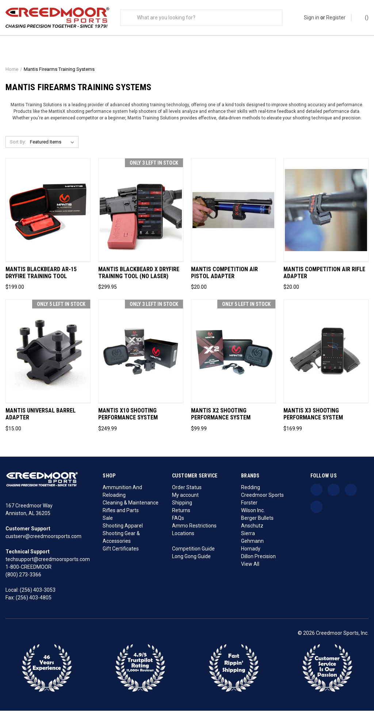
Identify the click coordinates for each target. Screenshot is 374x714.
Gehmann (252, 544)
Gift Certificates (121, 552)
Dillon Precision (258, 560)
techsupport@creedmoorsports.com (47, 562)
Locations (183, 537)
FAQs (178, 521)
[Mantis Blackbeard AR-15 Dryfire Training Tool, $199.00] (48, 213)
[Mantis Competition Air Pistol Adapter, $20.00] (233, 213)
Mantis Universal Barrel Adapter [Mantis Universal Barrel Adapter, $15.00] (40, 418)
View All (250, 567)
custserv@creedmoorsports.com (43, 539)
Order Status (187, 491)
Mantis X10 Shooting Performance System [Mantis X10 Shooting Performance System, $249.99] (128, 418)
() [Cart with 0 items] (363, 17)
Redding (250, 491)
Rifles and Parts (121, 514)
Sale (108, 521)
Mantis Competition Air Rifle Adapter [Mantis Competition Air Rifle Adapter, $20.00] (324, 276)
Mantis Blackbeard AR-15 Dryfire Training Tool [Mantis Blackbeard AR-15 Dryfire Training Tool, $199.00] (41, 276)
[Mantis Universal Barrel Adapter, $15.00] (48, 355)
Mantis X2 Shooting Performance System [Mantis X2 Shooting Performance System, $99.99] (221, 418)
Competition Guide (193, 552)
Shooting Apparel (123, 529)
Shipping (182, 506)
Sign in (311, 17)
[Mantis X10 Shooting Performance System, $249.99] (141, 355)
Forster (249, 506)
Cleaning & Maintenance (131, 506)
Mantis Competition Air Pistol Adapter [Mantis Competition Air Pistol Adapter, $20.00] (224, 276)
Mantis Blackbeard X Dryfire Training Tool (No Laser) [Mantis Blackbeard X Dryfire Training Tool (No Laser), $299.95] (138, 276)
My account (185, 498)
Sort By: (18, 145)
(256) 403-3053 (38, 593)
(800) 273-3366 (23, 578)
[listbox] (53, 145)
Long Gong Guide (191, 560)
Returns (181, 514)
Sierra (248, 537)
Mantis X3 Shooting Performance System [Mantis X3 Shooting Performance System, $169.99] (313, 418)
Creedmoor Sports (262, 498)
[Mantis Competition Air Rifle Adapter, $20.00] (326, 213)
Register (336, 17)
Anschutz (252, 529)
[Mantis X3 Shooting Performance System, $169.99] (326, 355)
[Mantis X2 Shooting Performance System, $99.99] (233, 355)
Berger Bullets (257, 521)
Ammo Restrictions (194, 529)
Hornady (250, 552)
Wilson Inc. (253, 514)
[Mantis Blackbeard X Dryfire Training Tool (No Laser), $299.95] (141, 213)
